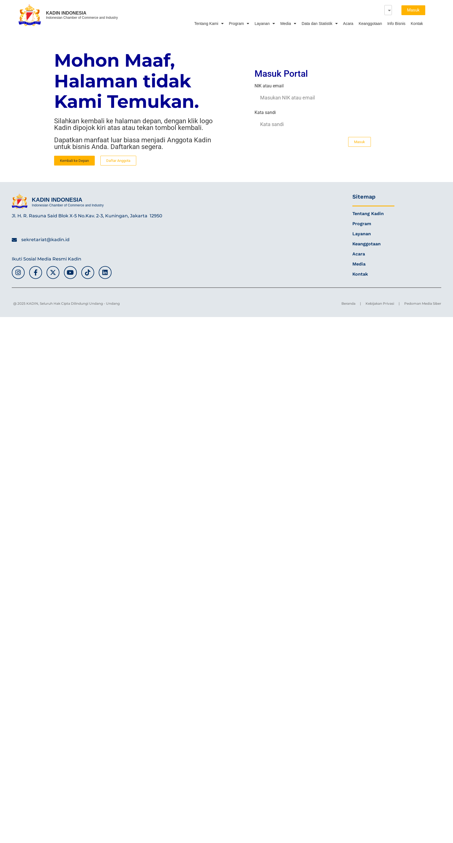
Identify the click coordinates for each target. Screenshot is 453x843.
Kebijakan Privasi (380, 303)
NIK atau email (269, 86)
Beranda (348, 303)
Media (288, 23)
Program (239, 23)
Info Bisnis (396, 23)
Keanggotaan (370, 23)
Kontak (417, 23)
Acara (348, 23)
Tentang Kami (209, 23)
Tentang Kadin (368, 213)
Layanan (265, 23)
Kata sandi (265, 112)
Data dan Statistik (320, 23)
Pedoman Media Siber (422, 303)
